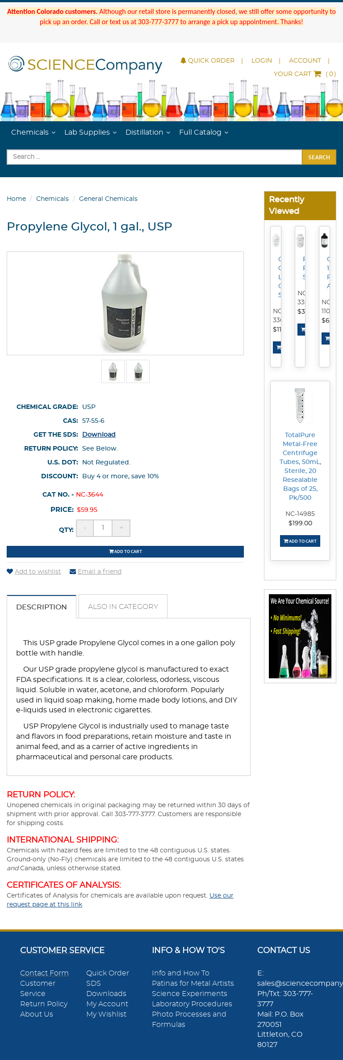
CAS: (70, 421)
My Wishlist (106, 1014)
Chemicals (30, 132)
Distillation (144, 132)
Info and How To (180, 973)
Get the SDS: (55, 435)
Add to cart (125, 551)
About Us (36, 1014)
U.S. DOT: (62, 463)
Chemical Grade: (47, 407)
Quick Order (207, 61)
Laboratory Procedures (192, 1004)
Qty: (66, 530)
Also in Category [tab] (123, 606)
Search (319, 157)
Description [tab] (41, 607)
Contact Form (44, 973)
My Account (107, 1004)
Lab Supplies (87, 132)
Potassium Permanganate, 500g (305, 268)
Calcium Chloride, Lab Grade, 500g (281, 277)
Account (305, 61)
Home (16, 199)
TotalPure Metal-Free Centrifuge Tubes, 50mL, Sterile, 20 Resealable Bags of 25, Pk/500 (300, 466)
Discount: (59, 476)
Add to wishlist (34, 572)
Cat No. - (58, 495)
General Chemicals (108, 199)
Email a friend (95, 572)
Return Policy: (51, 449)
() (305, 74)
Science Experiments (189, 993)
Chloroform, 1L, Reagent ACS (329, 272)
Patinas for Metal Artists (193, 983)
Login (261, 61)
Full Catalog (200, 132)
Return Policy (43, 1004)
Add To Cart (300, 541)
